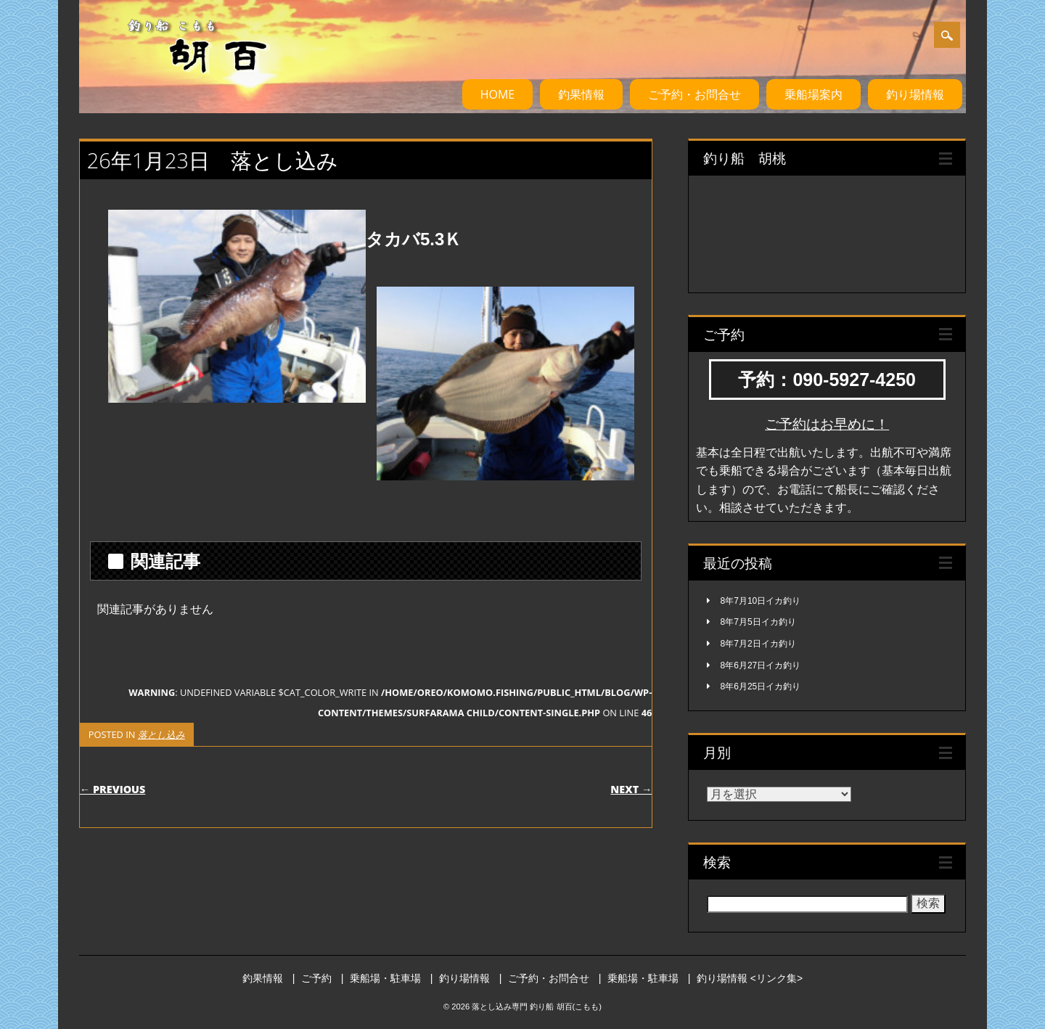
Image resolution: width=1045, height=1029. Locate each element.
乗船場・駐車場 (385, 978)
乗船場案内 (813, 94)
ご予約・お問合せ (694, 94)
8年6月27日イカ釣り (761, 665)
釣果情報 (581, 94)
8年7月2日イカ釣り (758, 644)
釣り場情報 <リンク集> (750, 978)
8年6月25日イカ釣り (761, 686)
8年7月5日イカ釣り (758, 622)
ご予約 (316, 978)
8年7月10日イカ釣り (761, 601)
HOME (497, 94)
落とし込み (161, 734)
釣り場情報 (915, 94)
